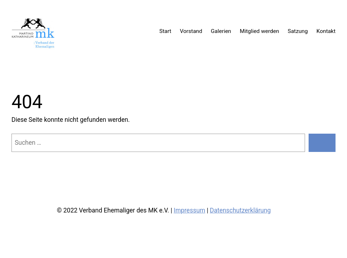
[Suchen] (322, 143)
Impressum (189, 210)
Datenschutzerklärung (240, 210)
